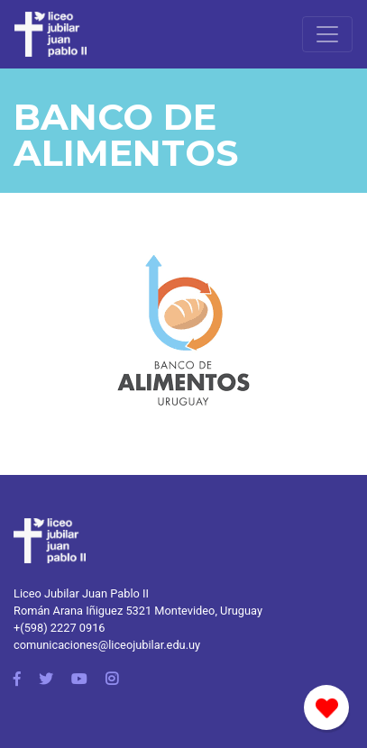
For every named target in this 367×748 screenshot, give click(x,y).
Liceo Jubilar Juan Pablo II (81, 593)
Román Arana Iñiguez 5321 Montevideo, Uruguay (138, 610)
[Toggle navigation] (327, 34)
